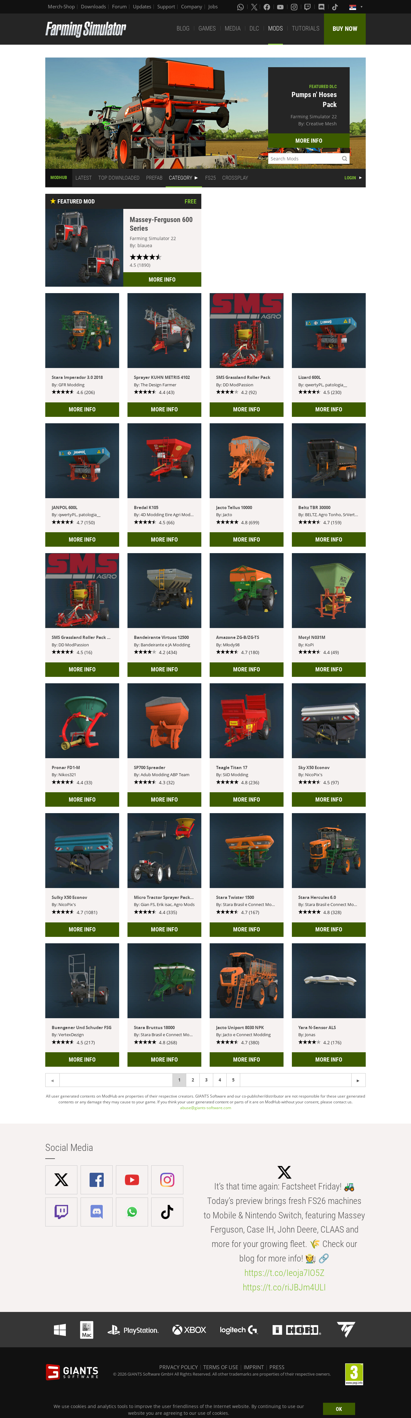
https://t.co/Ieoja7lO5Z (284, 1273)
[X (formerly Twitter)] (254, 6)
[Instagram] (295, 6)
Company (191, 6)
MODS (275, 28)
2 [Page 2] (193, 1080)
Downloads (93, 6)
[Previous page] (358, 1080)
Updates (142, 6)
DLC (254, 28)
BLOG (183, 28)
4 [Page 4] (220, 1080)
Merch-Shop (61, 6)
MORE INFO (308, 140)
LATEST (83, 178)
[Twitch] (308, 6)
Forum (119, 6)
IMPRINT (254, 1367)
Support (166, 6)
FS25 (210, 178)
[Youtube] (281, 6)
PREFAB (154, 178)
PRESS (276, 1367)
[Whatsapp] (241, 6)
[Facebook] (267, 6)
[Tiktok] (335, 6)
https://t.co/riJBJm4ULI (284, 1287)
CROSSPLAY (235, 178)
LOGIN (350, 177)
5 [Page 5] (233, 1080)
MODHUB (58, 177)
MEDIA (232, 28)
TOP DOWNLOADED (119, 178)
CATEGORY (180, 178)
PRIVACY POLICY (178, 1367)
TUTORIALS (305, 28)
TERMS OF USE (220, 1367)
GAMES (207, 28)
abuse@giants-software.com (205, 1107)
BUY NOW (345, 28)
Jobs (213, 6)
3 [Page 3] (206, 1080)
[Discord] (322, 6)
